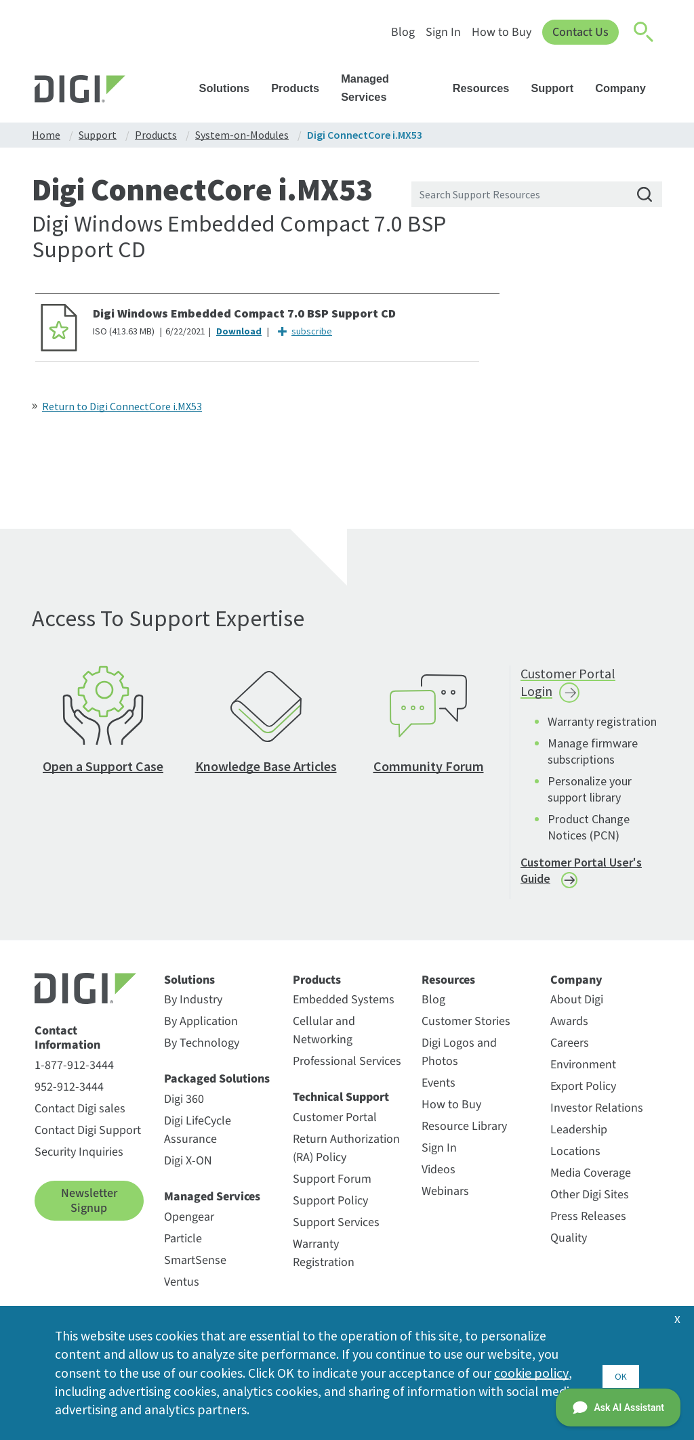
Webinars (445, 1200)
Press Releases (588, 1225)
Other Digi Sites (589, 1203)
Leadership (578, 1138)
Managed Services (392, 87)
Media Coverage (590, 1181)
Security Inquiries (79, 1160)
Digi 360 (184, 1107)
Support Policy (330, 1209)
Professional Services (347, 1070)
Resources (488, 88)
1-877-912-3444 (74, 1074)
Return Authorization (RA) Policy (346, 1157)
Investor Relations (596, 1116)
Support (558, 88)
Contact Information (67, 1047)
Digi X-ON (188, 1169)
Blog (401, 32)
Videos (438, 1178)
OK (620, 1371)
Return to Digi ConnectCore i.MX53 (122, 406)
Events (438, 1091)
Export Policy (583, 1095)
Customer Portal (335, 1126)
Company (627, 88)
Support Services (336, 1231)
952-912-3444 (69, 1095)
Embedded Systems (343, 1008)
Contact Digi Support (88, 1139)
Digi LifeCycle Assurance (197, 1138)
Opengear (189, 1225)
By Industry (193, 1008)
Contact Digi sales (80, 1117)
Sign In (442, 32)
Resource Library (464, 1135)
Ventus (181, 1290)
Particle (183, 1246)
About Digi (576, 1008)
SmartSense (195, 1268)
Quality (568, 1246)
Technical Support (341, 1106)
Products (301, 88)
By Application (201, 1030)
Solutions (231, 88)
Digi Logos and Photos (459, 1060)
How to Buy (500, 32)
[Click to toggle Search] (644, 32)
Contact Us (580, 32)
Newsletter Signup (89, 1209)
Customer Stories (466, 1030)
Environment (583, 1073)
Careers (569, 1051)
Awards (569, 1030)
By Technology (201, 1051)
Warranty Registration (323, 1262)
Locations (575, 1160)
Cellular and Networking (324, 1039)
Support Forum (332, 1187)
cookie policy (532, 1371)
